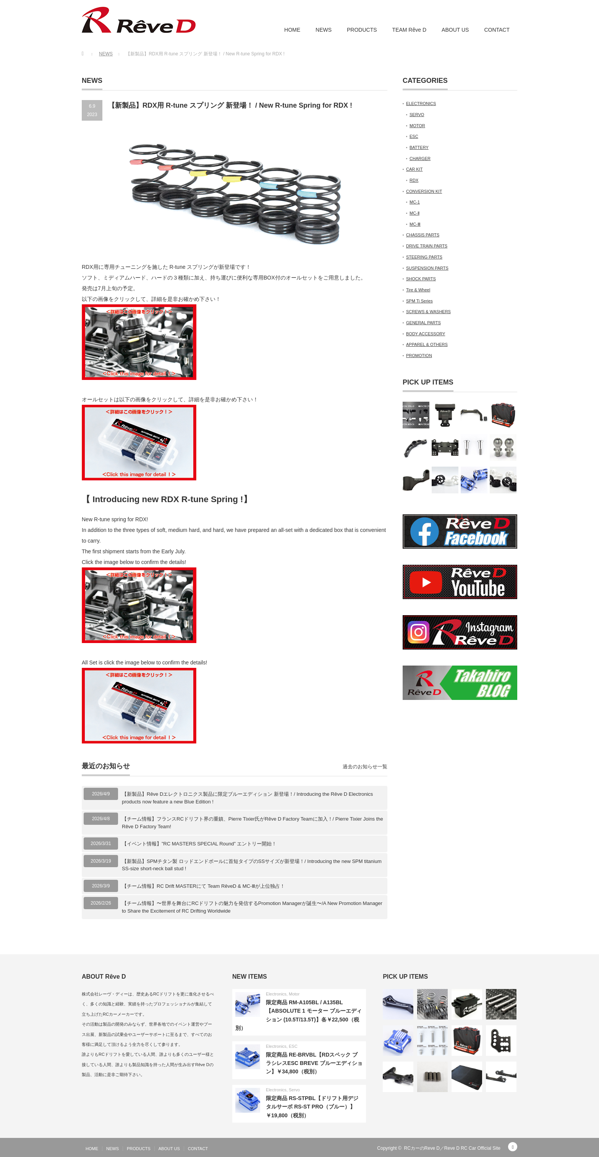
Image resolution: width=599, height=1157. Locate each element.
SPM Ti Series (419, 301)
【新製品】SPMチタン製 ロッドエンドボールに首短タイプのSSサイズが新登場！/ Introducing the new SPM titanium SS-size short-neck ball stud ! (252, 865)
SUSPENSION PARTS (427, 268)
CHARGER (420, 158)
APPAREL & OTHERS (427, 344)
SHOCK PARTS (421, 278)
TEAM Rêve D (409, 30)
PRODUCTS (362, 30)
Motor (294, 994)
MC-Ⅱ (414, 213)
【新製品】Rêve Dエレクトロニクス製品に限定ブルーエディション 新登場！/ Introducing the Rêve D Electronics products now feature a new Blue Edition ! (247, 798)
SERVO (417, 114)
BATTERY (419, 147)
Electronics (276, 994)
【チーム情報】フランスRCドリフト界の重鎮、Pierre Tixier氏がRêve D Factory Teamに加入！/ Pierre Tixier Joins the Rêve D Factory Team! (252, 822)
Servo (294, 1090)
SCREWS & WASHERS (428, 311)
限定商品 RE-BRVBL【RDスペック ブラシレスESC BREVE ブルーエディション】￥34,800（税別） (314, 1063)
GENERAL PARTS (423, 322)
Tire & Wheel (418, 290)
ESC (414, 136)
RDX (414, 180)
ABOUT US (455, 30)
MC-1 (415, 202)
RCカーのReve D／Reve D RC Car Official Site (452, 1148)
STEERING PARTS (424, 257)
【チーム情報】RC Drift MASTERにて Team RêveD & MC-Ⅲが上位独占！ (203, 886)
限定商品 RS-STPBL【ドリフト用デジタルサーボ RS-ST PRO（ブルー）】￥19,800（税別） (312, 1106)
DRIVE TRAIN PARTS (426, 246)
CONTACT (497, 30)
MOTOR (417, 125)
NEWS (324, 30)
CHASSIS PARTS (422, 235)
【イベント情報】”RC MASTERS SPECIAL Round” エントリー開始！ (199, 844)
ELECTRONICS (421, 103)
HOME (292, 30)
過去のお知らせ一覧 (365, 766)
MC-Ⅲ (415, 224)
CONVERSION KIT (424, 191)
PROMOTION (419, 355)
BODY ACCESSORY (425, 333)
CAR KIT (414, 169)
